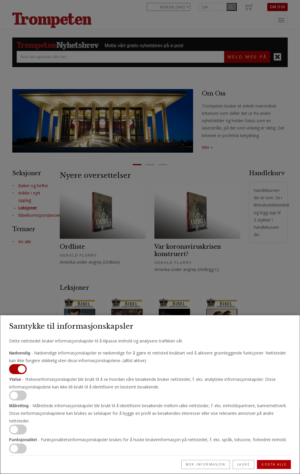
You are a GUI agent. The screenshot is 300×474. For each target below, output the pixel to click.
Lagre (243, 464)
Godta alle (274, 464)
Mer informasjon (206, 464)
